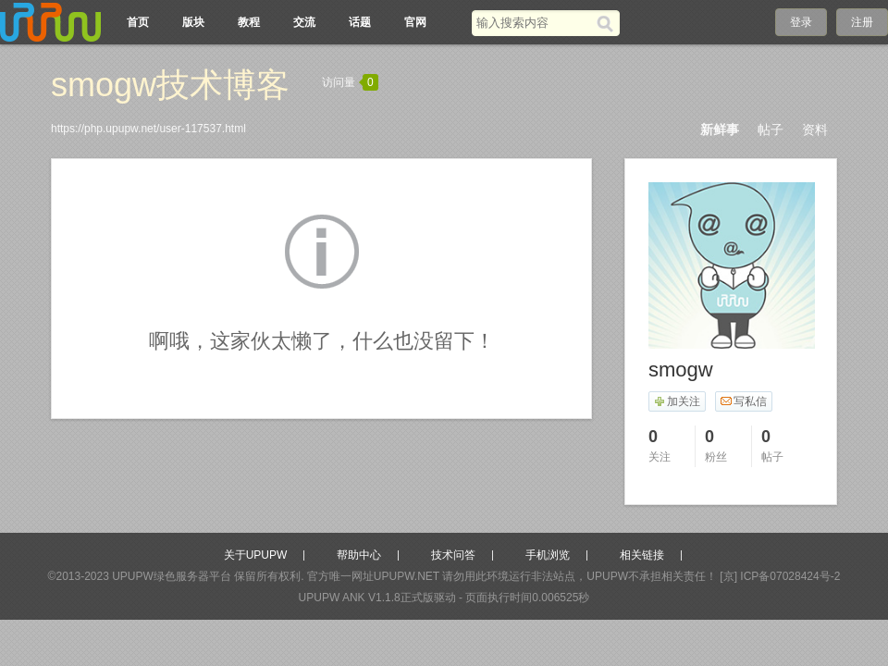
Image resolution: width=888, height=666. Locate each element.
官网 (415, 22)
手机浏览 (547, 555)
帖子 (770, 129)
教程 (249, 22)
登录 (801, 22)
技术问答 (453, 555)
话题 (360, 22)
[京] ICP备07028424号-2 (780, 576)
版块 (193, 22)
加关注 (676, 401)
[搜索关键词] (534, 23)
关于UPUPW (256, 555)
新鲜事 (719, 129)
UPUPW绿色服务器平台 (171, 576)
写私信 (743, 401)
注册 (862, 22)
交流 (304, 22)
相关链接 (642, 555)
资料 (815, 129)
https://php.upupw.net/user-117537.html (148, 128)
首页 (138, 22)
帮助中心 (359, 555)
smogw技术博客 (170, 85)
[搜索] (608, 23)
